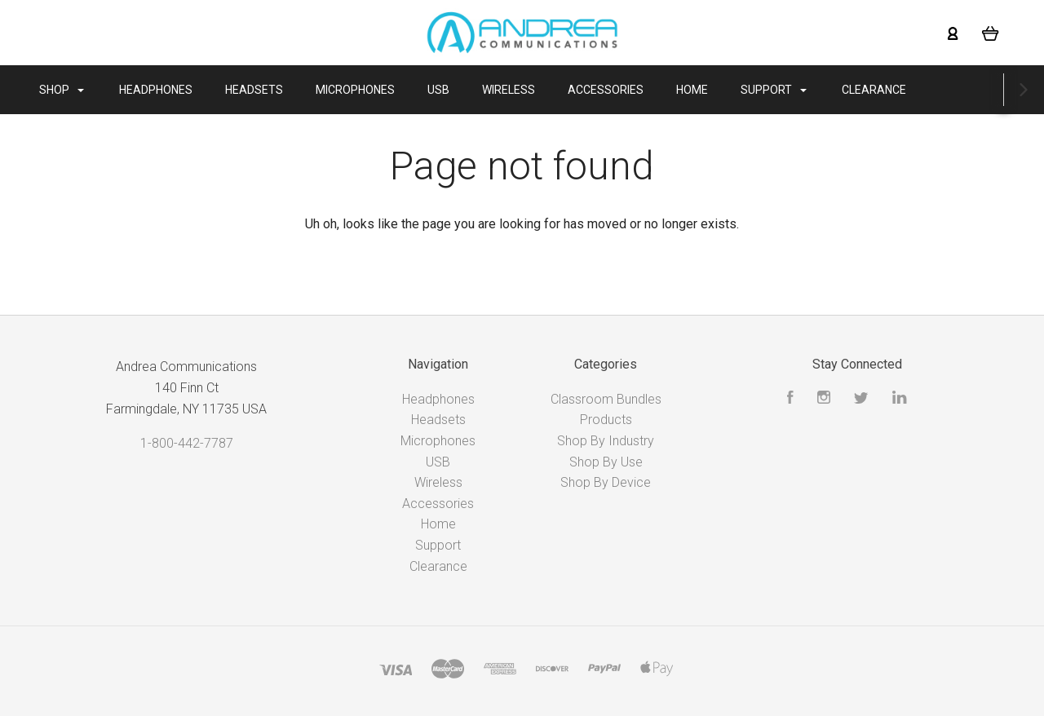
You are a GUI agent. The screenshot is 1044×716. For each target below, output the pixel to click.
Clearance (888, 89)
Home (707, 89)
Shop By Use (606, 462)
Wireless (523, 89)
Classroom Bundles (606, 399)
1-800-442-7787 (186, 443)
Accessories (620, 89)
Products (606, 419)
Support (788, 89)
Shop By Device (605, 482)
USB (453, 89)
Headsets (269, 89)
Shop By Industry (605, 441)
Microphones (369, 89)
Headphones (170, 89)
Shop (76, 89)
